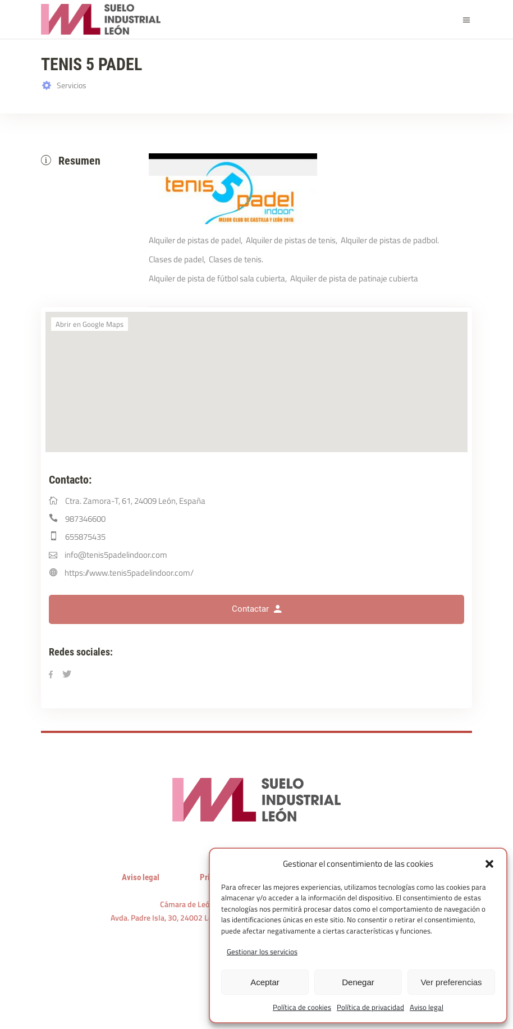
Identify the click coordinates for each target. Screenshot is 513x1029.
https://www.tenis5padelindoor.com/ (129, 572)
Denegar (358, 982)
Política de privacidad (370, 1007)
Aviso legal (426, 1007)
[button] (489, 863)
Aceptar (265, 982)
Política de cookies (302, 1007)
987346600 (85, 518)
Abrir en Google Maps (89, 324)
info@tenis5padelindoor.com (116, 554)
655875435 (85, 536)
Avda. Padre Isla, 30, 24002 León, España (180, 917)
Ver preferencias (451, 982)
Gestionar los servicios (262, 951)
